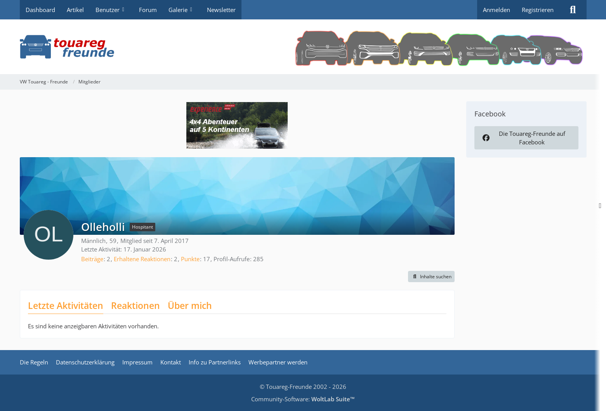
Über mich (190, 305)
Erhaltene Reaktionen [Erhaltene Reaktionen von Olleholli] (142, 259)
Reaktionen (135, 305)
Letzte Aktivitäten (65, 305)
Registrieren (538, 10)
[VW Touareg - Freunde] (303, 46)
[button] (431, 277)
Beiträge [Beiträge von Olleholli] (92, 259)
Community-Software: (303, 399)
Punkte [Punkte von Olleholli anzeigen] (190, 259)
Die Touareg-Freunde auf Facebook (523, 138)
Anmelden (496, 10)
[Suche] (573, 9)
